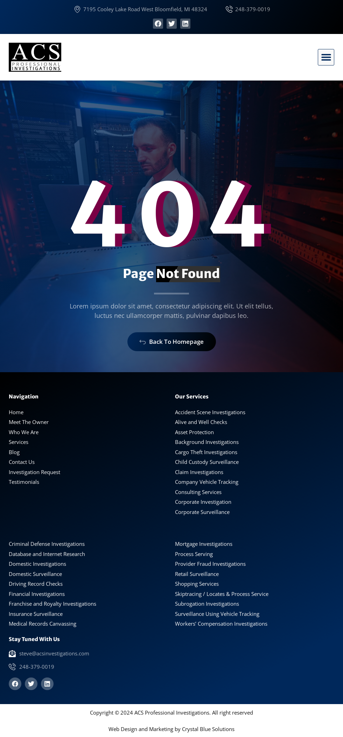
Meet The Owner (29, 421)
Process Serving (194, 553)
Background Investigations (207, 441)
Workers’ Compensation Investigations (221, 623)
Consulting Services (198, 491)
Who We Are (23, 432)
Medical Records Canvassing (42, 623)
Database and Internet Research (47, 553)
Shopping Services (197, 583)
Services (18, 441)
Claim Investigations (199, 471)
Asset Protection (194, 432)
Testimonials (24, 481)
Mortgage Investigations (203, 543)
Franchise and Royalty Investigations (52, 603)
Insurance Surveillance (36, 613)
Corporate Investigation (203, 501)
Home (16, 412)
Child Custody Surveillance (207, 461)
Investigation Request (34, 471)
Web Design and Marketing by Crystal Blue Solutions (171, 728)
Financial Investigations (37, 593)
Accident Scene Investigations (210, 412)
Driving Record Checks (36, 583)
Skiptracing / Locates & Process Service (221, 593)
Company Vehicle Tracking (206, 481)
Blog (14, 452)
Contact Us (22, 461)
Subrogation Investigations (207, 603)
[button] (326, 57)
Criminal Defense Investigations (47, 543)
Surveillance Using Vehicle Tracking (217, 613)
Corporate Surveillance (202, 511)
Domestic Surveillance (35, 573)
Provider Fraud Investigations (210, 563)
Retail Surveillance (197, 573)
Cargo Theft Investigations (206, 452)
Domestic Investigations (37, 563)
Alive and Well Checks (201, 421)
